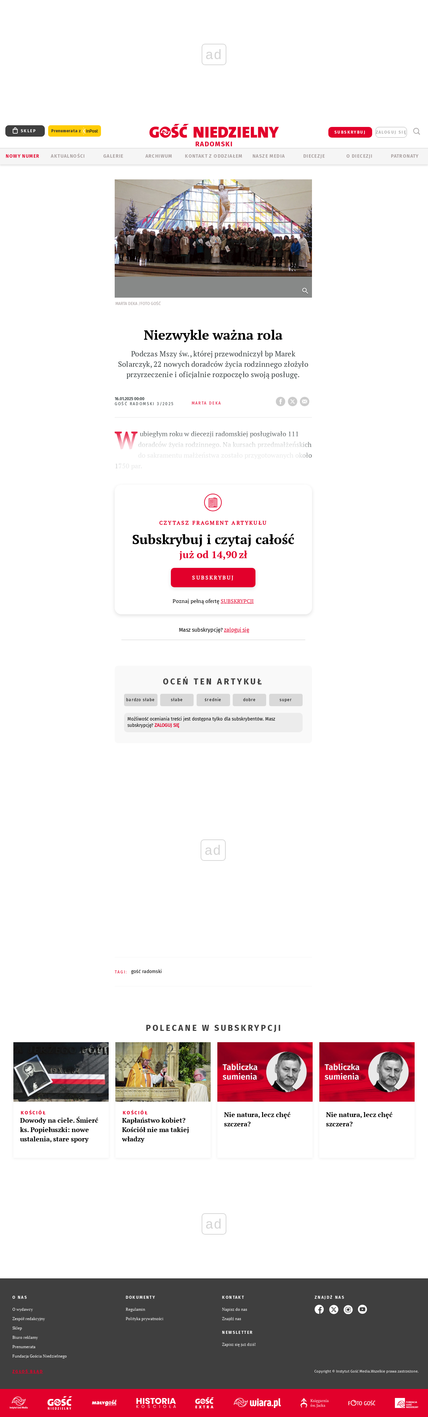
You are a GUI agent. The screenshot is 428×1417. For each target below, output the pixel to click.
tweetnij (294, 399)
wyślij (306, 399)
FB (282, 399)
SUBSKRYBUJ (350, 132)
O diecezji (359, 156)
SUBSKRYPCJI (237, 601)
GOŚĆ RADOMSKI (146, 971)
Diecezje (314, 156)
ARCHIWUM (159, 156)
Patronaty (405, 156)
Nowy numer (22, 156)
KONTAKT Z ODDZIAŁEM (214, 156)
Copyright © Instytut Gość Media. (342, 1371)
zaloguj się (391, 132)
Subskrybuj (213, 577)
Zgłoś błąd (27, 1371)
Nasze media (268, 156)
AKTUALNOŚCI (68, 156)
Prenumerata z (74, 131)
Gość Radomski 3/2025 (144, 404)
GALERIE (113, 156)
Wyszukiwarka (416, 131)
